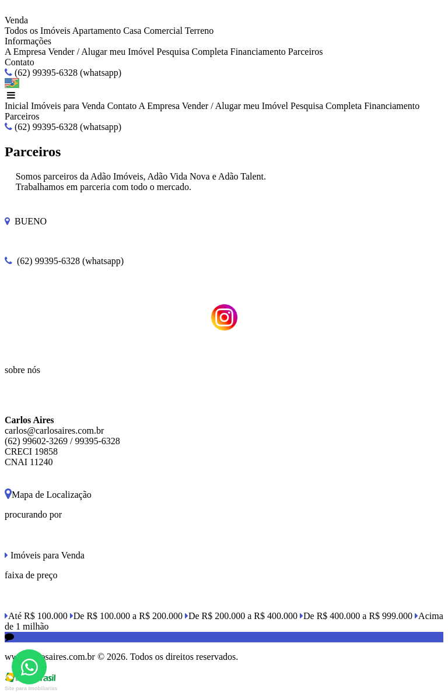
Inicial (17, 106)
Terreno (199, 31)
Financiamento (258, 52)
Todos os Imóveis (38, 31)
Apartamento (96, 31)
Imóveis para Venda (68, 106)
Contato (19, 62)
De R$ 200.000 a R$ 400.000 (241, 616)
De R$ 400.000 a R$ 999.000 (356, 616)
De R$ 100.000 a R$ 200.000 (126, 616)
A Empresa (25, 52)
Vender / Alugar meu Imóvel (101, 52)
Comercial (163, 31)
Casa (132, 31)
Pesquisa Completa (192, 52)
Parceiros (305, 52)
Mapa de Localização (48, 495)
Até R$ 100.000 (36, 616)
